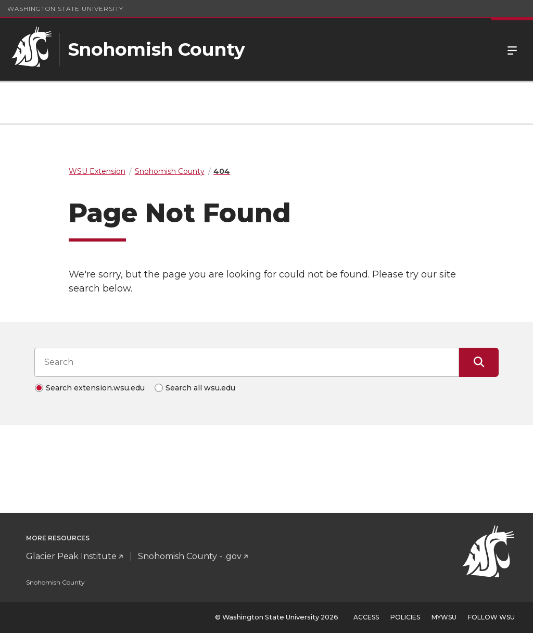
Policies (405, 617)
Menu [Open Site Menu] (512, 49)
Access (366, 617)
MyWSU (444, 617)
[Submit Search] (479, 362)
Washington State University (65, 8)
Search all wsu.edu (200, 388)
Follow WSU (491, 617)
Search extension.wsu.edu (95, 388)
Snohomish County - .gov (190, 556)
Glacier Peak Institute (71, 556)
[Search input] (246, 362)
